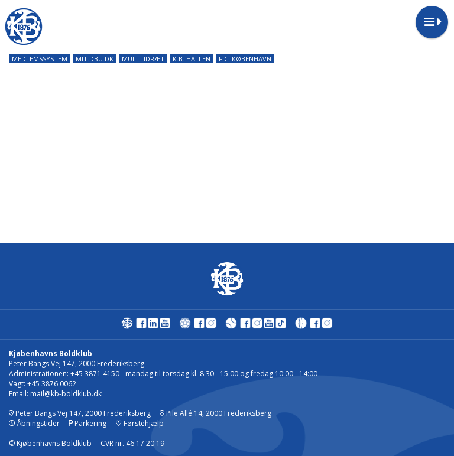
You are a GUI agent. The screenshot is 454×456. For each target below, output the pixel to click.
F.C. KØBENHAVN (245, 59)
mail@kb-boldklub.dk (66, 394)
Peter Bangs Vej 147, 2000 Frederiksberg (80, 413)
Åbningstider (34, 423)
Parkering (87, 423)
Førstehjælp (139, 423)
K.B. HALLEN (191, 59)
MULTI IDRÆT (143, 59)
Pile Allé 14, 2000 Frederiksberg (215, 413)
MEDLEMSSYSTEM (39, 59)
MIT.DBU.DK (95, 59)
